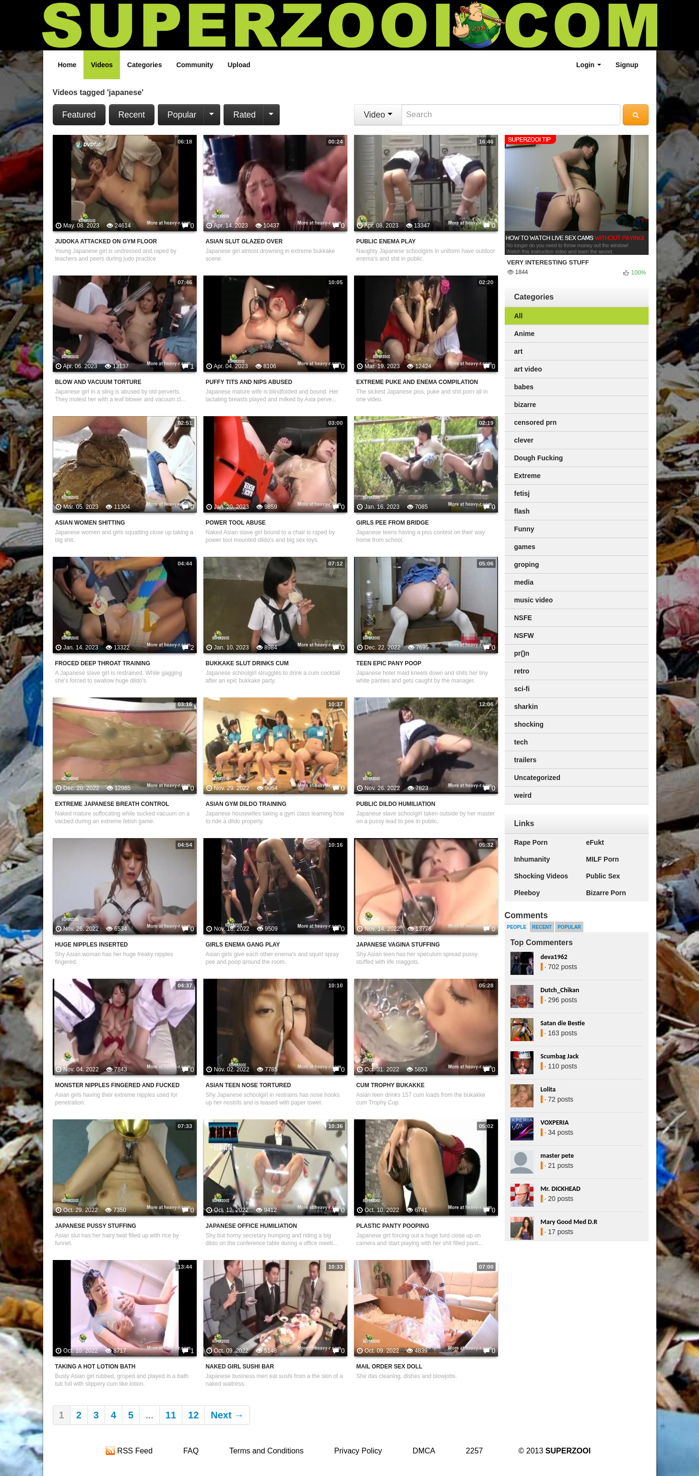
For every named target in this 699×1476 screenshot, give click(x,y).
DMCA (424, 1451)
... (149, 1415)
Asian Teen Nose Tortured (248, 1085)
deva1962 (554, 957)
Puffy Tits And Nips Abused (249, 382)
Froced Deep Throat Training (102, 663)
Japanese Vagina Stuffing (398, 944)
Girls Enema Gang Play (243, 944)
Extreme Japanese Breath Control (112, 804)
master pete (557, 1156)
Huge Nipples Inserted (91, 944)
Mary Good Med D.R (569, 1222)
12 (193, 1415)
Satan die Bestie (563, 1023)
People (517, 927)
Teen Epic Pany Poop (389, 663)
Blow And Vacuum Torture (98, 382)
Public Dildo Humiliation (396, 804)
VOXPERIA (555, 1122)
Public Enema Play (386, 241)
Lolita (548, 1089)
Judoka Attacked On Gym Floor (106, 241)
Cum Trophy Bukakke (390, 1085)
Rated (244, 115)
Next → (227, 1415)
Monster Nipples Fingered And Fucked (117, 1085)
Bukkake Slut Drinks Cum (247, 663)
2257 (474, 1451)
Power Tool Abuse (236, 522)
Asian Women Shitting (90, 522)
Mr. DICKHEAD (561, 1189)
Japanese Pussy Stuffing (95, 1226)
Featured (79, 115)
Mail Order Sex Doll (389, 1366)
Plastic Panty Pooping (392, 1226)
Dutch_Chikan (560, 990)
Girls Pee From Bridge (392, 522)
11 (171, 1415)
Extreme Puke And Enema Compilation (417, 382)
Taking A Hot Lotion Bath (95, 1366)
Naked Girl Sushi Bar (240, 1366)
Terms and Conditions (266, 1451)
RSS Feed (129, 1451)
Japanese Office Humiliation (251, 1226)
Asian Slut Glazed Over (244, 241)
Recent (131, 115)
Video (378, 115)
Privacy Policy (358, 1451)
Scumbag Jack (560, 1056)
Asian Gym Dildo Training (246, 804)
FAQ (191, 1451)
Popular (181, 115)
